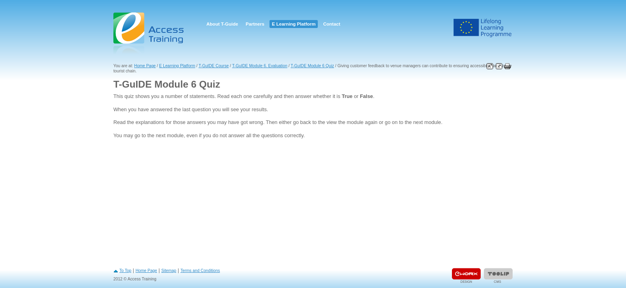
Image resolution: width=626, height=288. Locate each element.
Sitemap (168, 270)
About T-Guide (222, 24)
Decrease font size (499, 66)
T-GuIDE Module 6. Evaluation (259, 66)
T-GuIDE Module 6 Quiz (312, 66)
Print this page (507, 66)
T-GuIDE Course (213, 66)
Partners (255, 24)
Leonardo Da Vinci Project (483, 28)
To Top (125, 270)
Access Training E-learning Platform (149, 33)
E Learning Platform (293, 24)
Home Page (145, 66)
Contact (331, 24)
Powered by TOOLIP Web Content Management (498, 275)
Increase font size (490, 66)
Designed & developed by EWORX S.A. (466, 275)
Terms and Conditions (200, 270)
